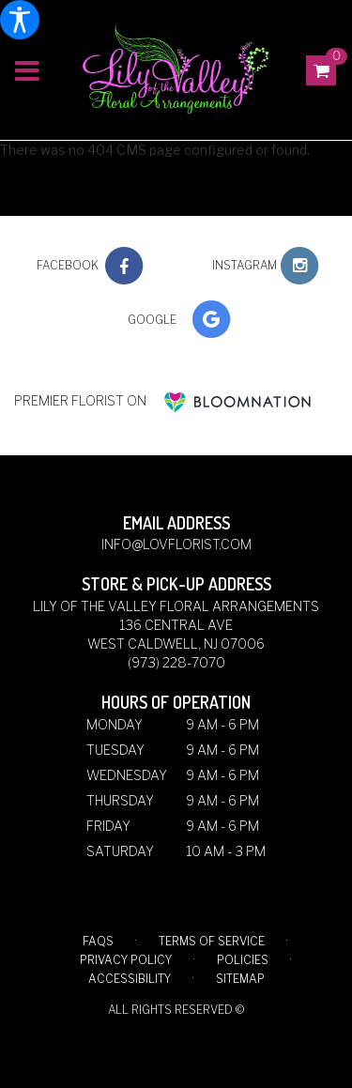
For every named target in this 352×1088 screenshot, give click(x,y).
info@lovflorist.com (176, 544)
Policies (242, 960)
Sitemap (240, 979)
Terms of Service (212, 941)
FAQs (98, 941)
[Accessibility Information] (19, 19)
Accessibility (129, 979)
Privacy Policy (126, 960)
